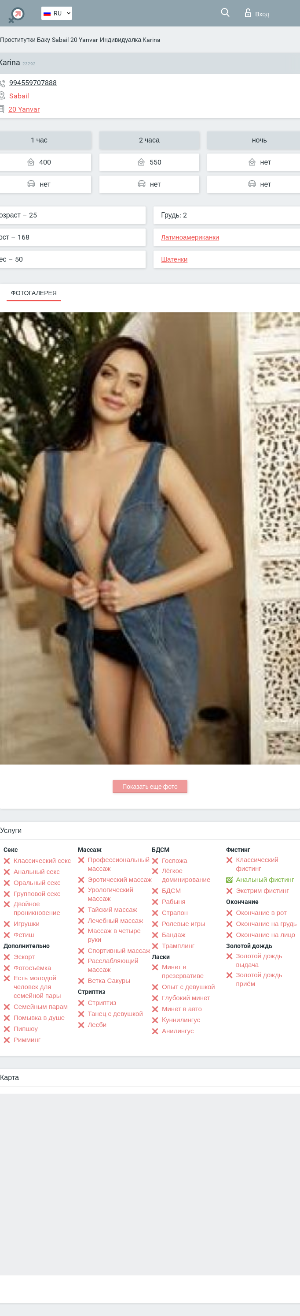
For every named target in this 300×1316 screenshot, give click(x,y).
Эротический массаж (120, 880)
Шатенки (174, 259)
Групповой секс (37, 894)
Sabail (60, 39)
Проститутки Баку (25, 39)
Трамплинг (178, 946)
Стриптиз (102, 1003)
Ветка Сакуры (109, 981)
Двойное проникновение (37, 908)
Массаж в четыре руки (114, 935)
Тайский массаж (112, 910)
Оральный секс (37, 883)
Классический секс (42, 861)
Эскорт (24, 957)
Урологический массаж (110, 894)
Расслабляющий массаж (113, 965)
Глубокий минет (186, 998)
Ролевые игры (183, 924)
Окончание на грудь (266, 924)
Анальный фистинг (265, 880)
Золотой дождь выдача (259, 960)
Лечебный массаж (115, 921)
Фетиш (24, 935)
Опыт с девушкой (188, 987)
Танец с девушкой (115, 1014)
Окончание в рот (261, 913)
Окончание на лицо (266, 935)
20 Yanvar (84, 39)
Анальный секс (37, 872)
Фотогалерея (34, 292)
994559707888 (33, 83)
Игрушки (27, 924)
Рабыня (174, 902)
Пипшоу (26, 1029)
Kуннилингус (181, 1020)
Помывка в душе (39, 1018)
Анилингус (178, 1031)
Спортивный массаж (119, 951)
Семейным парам (41, 1007)
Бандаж (174, 935)
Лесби (97, 1025)
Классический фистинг (257, 864)
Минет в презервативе (183, 971)
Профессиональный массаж (119, 864)
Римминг (27, 1040)
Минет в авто (182, 1009)
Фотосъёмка (32, 968)
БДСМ (171, 891)
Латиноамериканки (190, 237)
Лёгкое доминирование (186, 875)
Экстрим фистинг (262, 891)
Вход (257, 13)
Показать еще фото (150, 786)
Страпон (175, 913)
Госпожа (174, 861)
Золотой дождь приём (259, 979)
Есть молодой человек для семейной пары (37, 987)
